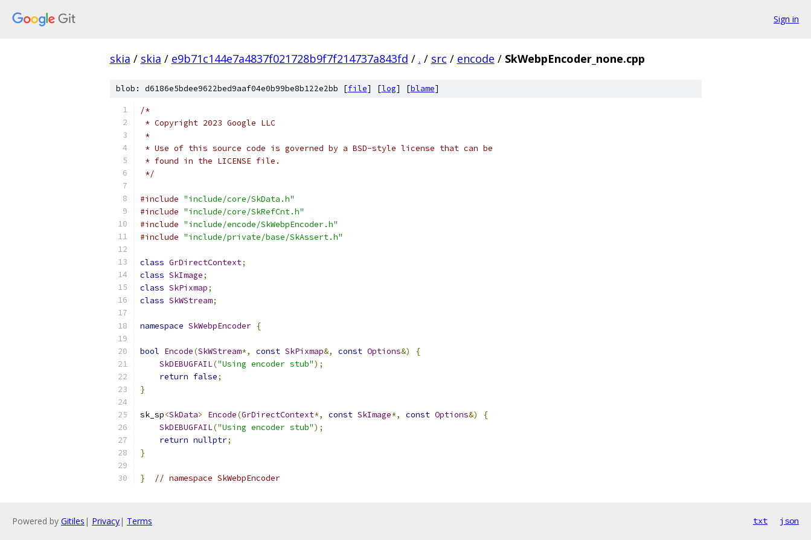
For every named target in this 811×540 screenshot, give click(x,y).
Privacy (106, 521)
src (439, 58)
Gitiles (73, 521)
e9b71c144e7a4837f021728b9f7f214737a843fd (289, 58)
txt (760, 520)
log (389, 88)
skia (120, 58)
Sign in (786, 19)
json (789, 520)
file (357, 88)
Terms (139, 521)
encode (476, 58)
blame (423, 88)
